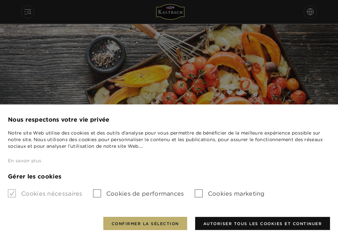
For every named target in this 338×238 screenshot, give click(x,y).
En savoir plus (24, 161)
